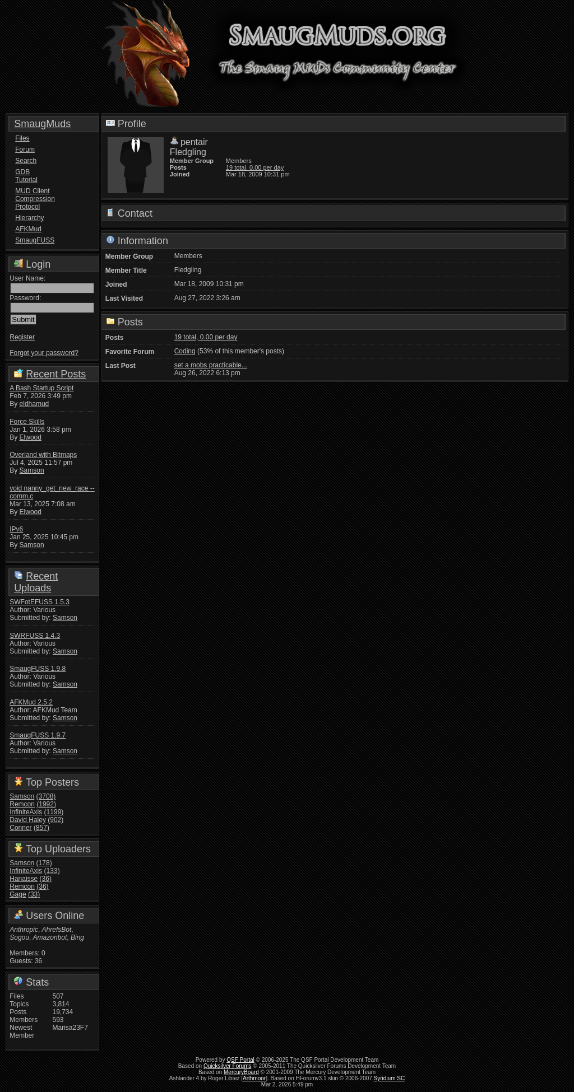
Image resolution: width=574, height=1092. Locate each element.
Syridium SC (389, 1078)
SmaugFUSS (34, 240)
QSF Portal (240, 1060)
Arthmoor (254, 1078)
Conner (20, 828)
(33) (34, 894)
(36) (46, 879)
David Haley (28, 820)
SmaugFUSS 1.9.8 (38, 669)
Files (22, 138)
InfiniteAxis (26, 812)
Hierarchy (29, 218)
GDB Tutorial (26, 176)
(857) (41, 828)
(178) (44, 863)
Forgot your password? (44, 353)
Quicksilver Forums (227, 1066)
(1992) (46, 804)
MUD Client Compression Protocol (34, 199)
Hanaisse (24, 879)
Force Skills (27, 422)
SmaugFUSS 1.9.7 (38, 735)
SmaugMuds (42, 123)
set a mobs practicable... (210, 365)
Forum (25, 149)
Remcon (22, 804)
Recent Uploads (36, 582)
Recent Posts (56, 374)
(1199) (54, 812)
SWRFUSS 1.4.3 (35, 636)
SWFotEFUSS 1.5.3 (40, 602)
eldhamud (34, 404)
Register (22, 337)
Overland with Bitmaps (43, 455)
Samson (32, 470)
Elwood (30, 437)
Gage (18, 894)
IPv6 (16, 529)
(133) (52, 871)
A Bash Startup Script (41, 388)
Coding (185, 351)
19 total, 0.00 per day (255, 167)
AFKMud (28, 229)
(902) (55, 820)
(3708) (46, 796)
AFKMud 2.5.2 (31, 702)
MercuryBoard (241, 1072)
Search (25, 161)
